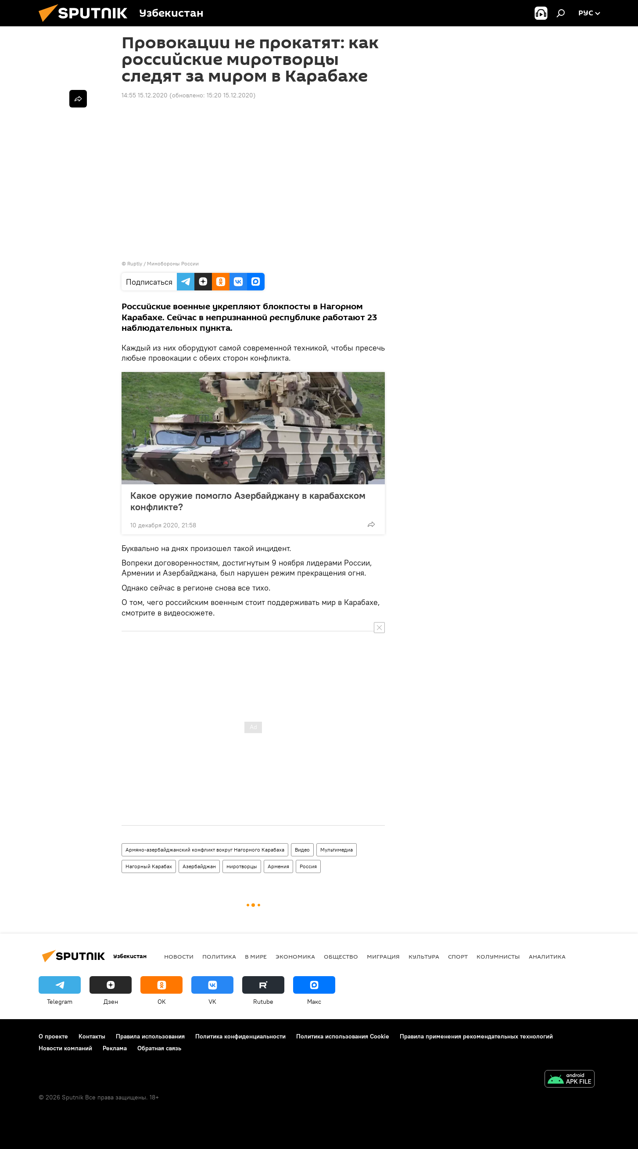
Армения (278, 866)
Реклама (115, 1048)
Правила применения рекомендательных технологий (476, 1036)
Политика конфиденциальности (240, 1036)
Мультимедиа (336, 849)
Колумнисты (498, 956)
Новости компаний (65, 1048)
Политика (219, 956)
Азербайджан (199, 866)
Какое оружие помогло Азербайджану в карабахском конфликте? (248, 501)
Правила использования (150, 1036)
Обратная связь (159, 1048)
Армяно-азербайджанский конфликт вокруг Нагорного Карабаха (204, 849)
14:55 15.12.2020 (145, 95)
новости (179, 956)
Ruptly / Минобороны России (163, 263)
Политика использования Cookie (342, 1036)
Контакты (92, 1036)
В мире (256, 956)
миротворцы (241, 866)
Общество (341, 956)
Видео (302, 849)
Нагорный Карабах (148, 866)
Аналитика (547, 956)
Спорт (458, 956)
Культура (424, 956)
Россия (308, 866)
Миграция (383, 956)
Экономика (295, 956)
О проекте (53, 1036)
